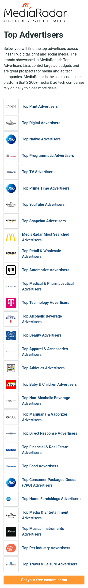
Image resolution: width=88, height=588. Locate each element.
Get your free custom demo (44, 580)
